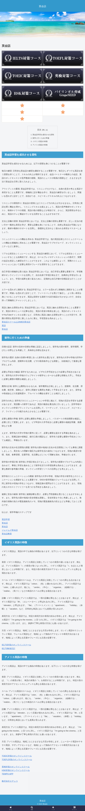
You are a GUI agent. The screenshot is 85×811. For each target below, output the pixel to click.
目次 (39, 130)
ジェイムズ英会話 (10, 531)
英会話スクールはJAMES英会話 (16, 323)
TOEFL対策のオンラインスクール (17, 761)
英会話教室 (7, 535)
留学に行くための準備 (41, 139)
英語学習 (6, 521)
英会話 (5, 330)
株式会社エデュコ (10, 782)
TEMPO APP (7, 775)
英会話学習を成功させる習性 (43, 135)
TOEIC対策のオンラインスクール (17, 757)
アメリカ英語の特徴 (40, 146)
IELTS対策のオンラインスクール (16, 646)
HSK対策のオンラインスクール (16, 771)
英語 (4, 327)
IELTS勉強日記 (8, 650)
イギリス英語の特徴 (40, 142)
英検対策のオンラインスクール (16, 768)
